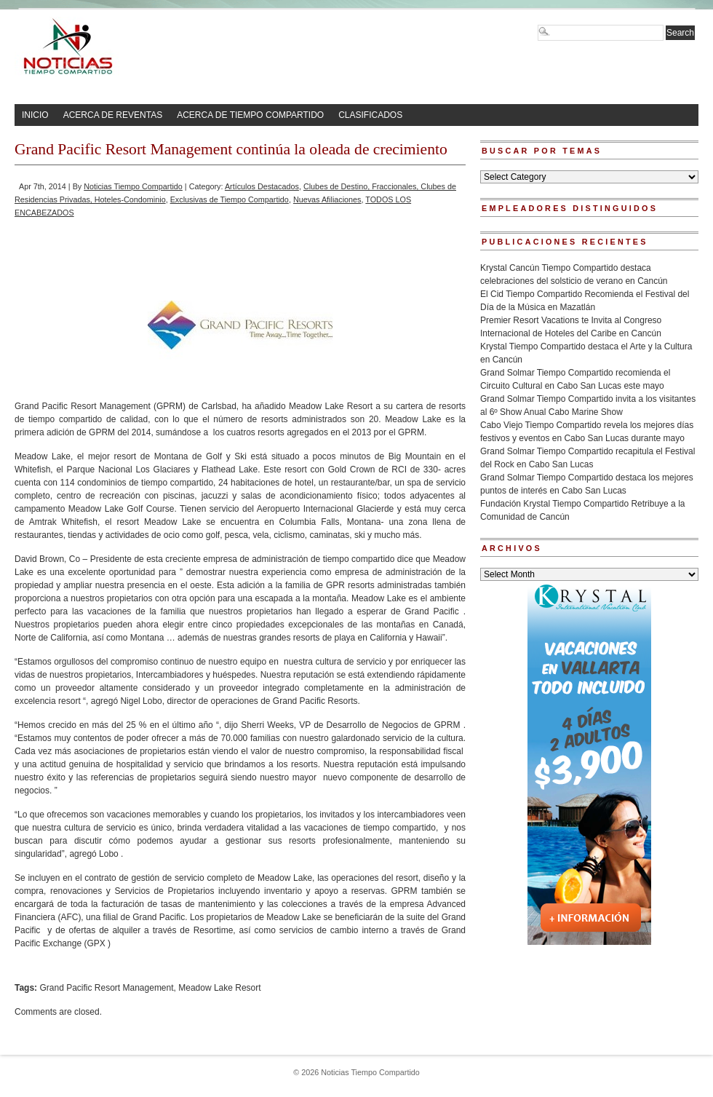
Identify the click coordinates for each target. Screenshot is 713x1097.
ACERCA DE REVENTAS (112, 115)
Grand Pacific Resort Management (106, 988)
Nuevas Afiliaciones (327, 199)
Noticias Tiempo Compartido (133, 186)
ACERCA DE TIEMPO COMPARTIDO (250, 115)
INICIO (35, 115)
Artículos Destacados (262, 186)
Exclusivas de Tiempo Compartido (229, 199)
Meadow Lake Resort (219, 988)
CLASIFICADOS (370, 115)
